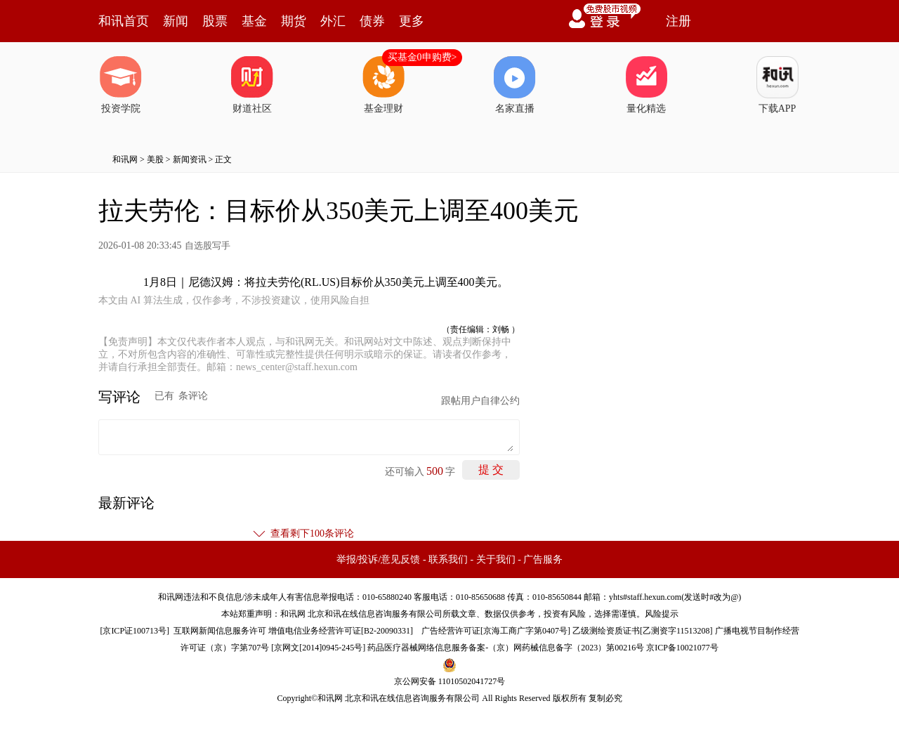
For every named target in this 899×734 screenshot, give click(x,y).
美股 (155, 159)
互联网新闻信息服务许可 (219, 631)
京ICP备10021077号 (682, 648)
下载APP (777, 85)
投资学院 (121, 85)
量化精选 (646, 85)
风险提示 (661, 614)
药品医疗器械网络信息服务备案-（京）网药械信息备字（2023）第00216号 (505, 648)
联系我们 (448, 559)
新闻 (175, 21)
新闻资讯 (189, 159)
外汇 (333, 21)
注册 (678, 21)
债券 (372, 21)
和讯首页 (123, 21)
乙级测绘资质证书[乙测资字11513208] (642, 631)
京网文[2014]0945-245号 (318, 648)
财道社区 (252, 85)
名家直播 (515, 85)
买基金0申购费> (422, 57)
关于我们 (496, 559)
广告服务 (543, 559)
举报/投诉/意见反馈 (378, 559)
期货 (293, 21)
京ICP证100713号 (134, 631)
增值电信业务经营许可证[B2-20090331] (340, 631)
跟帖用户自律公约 (480, 400)
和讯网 (125, 159)
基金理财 (383, 85)
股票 (215, 21)
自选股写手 (207, 245)
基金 (254, 21)
